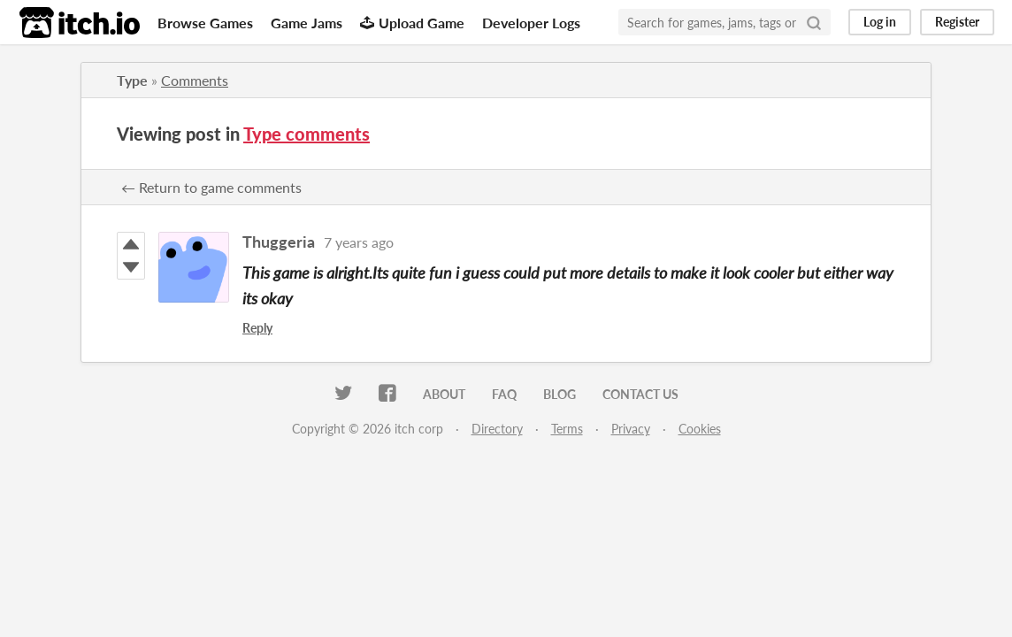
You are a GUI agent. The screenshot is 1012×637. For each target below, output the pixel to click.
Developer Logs (531, 22)
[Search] (814, 22)
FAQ (504, 394)
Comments (194, 80)
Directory (497, 428)
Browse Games (205, 22)
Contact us (640, 394)
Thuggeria (278, 241)
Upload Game (412, 22)
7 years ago (359, 242)
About (444, 394)
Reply (257, 327)
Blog (559, 394)
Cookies (699, 428)
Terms (567, 428)
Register (957, 21)
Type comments (306, 133)
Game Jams (306, 22)
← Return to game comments (211, 187)
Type (132, 80)
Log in (879, 21)
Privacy (630, 428)
